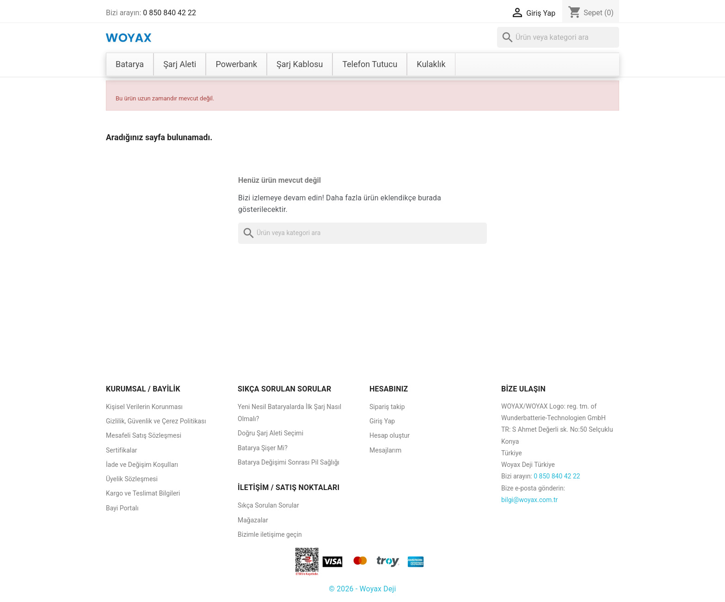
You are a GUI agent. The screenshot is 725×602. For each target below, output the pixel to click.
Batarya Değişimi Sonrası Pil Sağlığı (288, 462)
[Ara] (558, 37)
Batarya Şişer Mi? (263, 448)
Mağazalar (253, 520)
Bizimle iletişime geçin (270, 534)
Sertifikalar (121, 450)
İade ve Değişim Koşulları (142, 464)
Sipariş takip (387, 406)
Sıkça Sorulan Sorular (268, 505)
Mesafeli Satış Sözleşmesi (143, 435)
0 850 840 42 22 (169, 12)
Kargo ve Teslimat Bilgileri (143, 493)
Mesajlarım (385, 450)
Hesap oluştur (389, 435)
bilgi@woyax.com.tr (529, 499)
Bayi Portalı (122, 508)
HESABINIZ (388, 389)
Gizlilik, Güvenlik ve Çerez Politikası (156, 421)
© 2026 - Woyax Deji (362, 588)
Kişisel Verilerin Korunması (144, 406)
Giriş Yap (382, 421)
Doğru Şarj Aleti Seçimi (270, 433)
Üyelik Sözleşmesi (132, 479)
